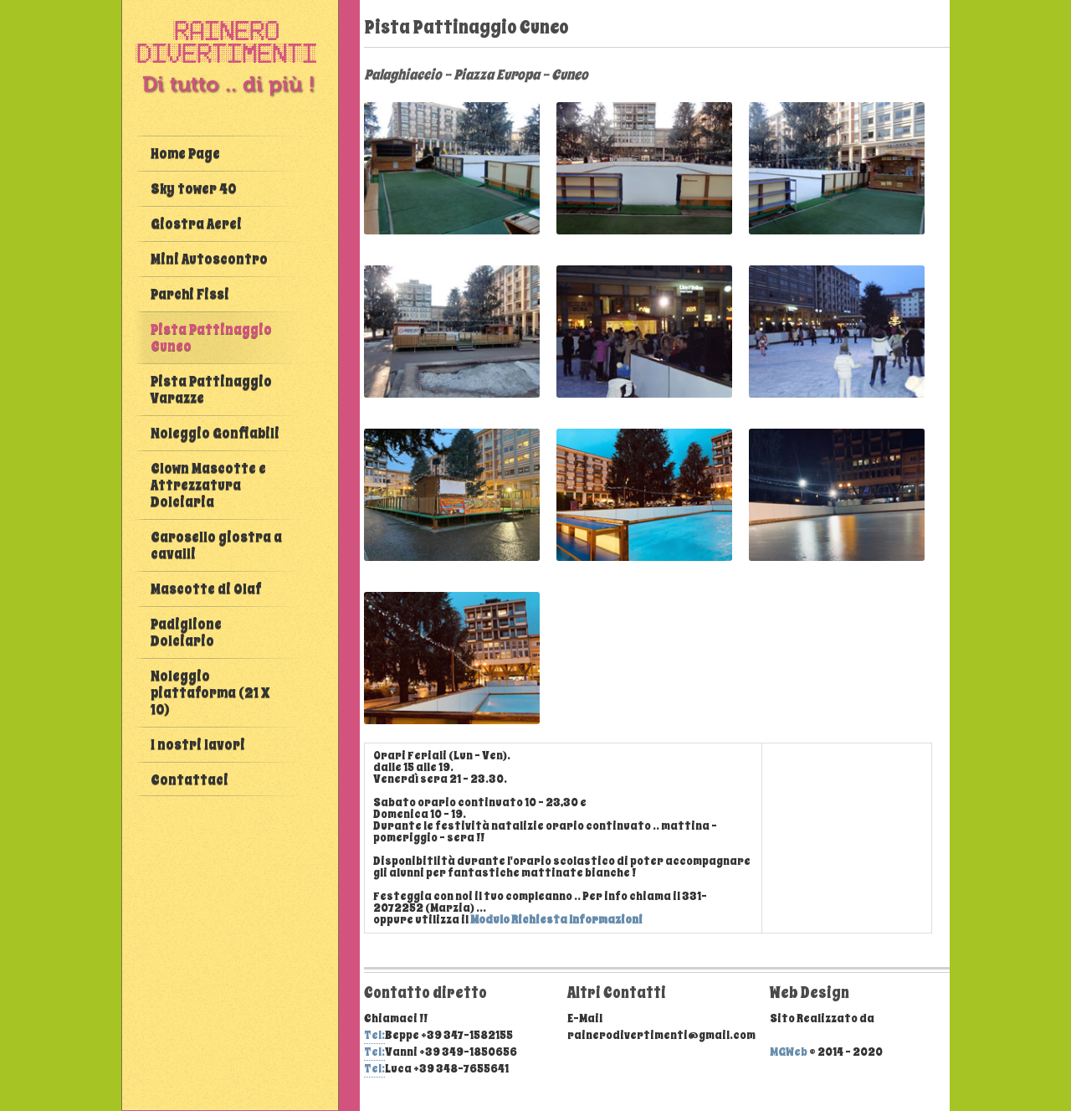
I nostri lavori (198, 744)
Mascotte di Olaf (206, 589)
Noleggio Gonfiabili (215, 433)
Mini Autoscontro (209, 259)
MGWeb (788, 1052)
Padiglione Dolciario (186, 633)
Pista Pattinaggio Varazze (211, 390)
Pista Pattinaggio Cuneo (211, 338)
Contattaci (189, 780)
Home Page (185, 153)
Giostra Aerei (196, 224)
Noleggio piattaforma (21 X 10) (210, 692)
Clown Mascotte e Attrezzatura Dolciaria (208, 485)
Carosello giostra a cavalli (216, 545)
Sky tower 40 (193, 188)
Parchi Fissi (190, 294)
